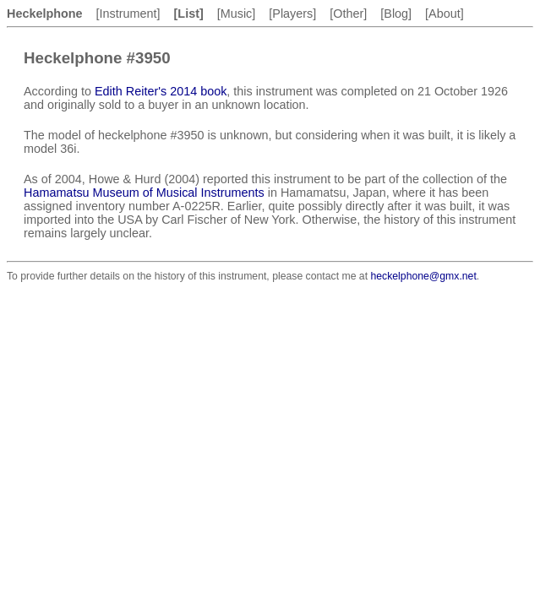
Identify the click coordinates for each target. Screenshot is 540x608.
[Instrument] (128, 13)
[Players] (292, 13)
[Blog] (396, 13)
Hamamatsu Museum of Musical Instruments (144, 192)
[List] (189, 13)
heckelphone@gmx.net (423, 276)
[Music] (236, 13)
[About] (444, 13)
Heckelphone (45, 13)
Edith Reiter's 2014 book (160, 91)
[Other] (348, 13)
